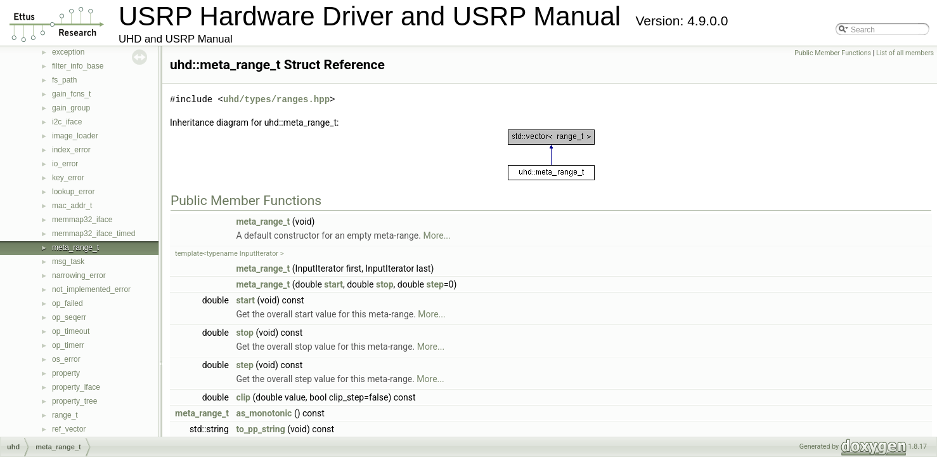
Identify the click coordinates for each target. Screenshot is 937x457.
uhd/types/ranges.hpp (276, 99)
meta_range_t (75, 247)
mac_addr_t (72, 205)
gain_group (71, 107)
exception (68, 52)
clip (243, 397)
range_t (65, 415)
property (66, 373)
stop (385, 284)
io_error (65, 163)
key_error (68, 177)
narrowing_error (79, 275)
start (333, 284)
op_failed (67, 303)
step (435, 284)
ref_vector (69, 429)
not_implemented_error (91, 289)
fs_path (64, 80)
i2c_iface (67, 121)
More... (436, 235)
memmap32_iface (82, 219)
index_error (71, 149)
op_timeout (70, 331)
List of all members (905, 53)
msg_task (68, 261)
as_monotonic (264, 413)
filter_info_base (77, 66)
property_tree (74, 401)
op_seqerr (69, 317)
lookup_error (73, 191)
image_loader (75, 135)
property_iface (76, 387)
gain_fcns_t (71, 93)
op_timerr (68, 345)
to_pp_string (260, 429)
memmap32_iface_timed (93, 233)
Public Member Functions (832, 53)
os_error (66, 359)
